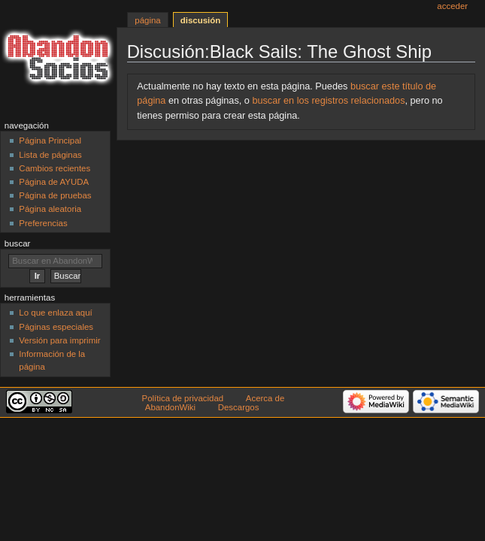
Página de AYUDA (54, 181)
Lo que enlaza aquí (55, 312)
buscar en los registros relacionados (328, 100)
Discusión (200, 20)
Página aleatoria (50, 208)
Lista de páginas (50, 154)
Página (147, 20)
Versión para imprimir (59, 340)
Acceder (452, 6)
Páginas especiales (56, 326)
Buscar (18, 243)
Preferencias (43, 223)
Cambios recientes (54, 168)
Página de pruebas (55, 195)
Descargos (238, 407)
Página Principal (50, 140)
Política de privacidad (183, 398)
